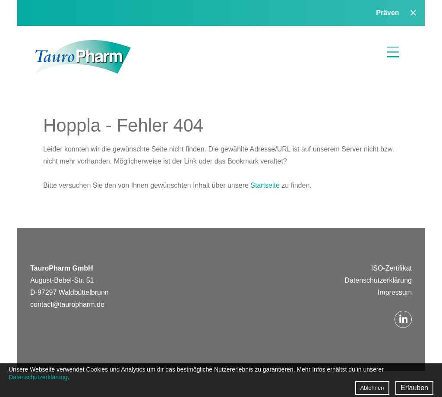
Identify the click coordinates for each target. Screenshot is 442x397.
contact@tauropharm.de (67, 304)
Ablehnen (372, 387)
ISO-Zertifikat (391, 268)
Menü (393, 52)
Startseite (265, 185)
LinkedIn (403, 319)
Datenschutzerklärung (378, 280)
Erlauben (414, 387)
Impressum (395, 292)
